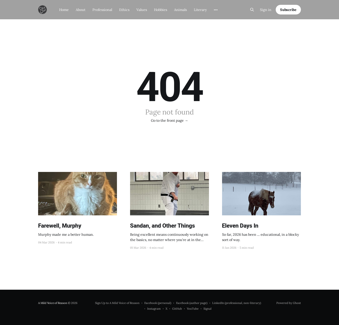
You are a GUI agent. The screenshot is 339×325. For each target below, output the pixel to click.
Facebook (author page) (191, 303)
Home (64, 9)
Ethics (124, 9)
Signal (207, 309)
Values (141, 9)
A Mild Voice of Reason (52, 303)
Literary (200, 9)
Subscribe (288, 9)
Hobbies (160, 9)
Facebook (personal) (157, 303)
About (80, 9)
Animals (180, 9)
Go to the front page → (169, 120)
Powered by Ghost (288, 303)
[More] (215, 10)
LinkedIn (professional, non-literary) (236, 303)
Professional (102, 9)
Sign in (265, 9)
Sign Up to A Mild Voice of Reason (117, 303)
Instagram (154, 309)
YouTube (193, 309)
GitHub (177, 309)
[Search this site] (252, 9)
